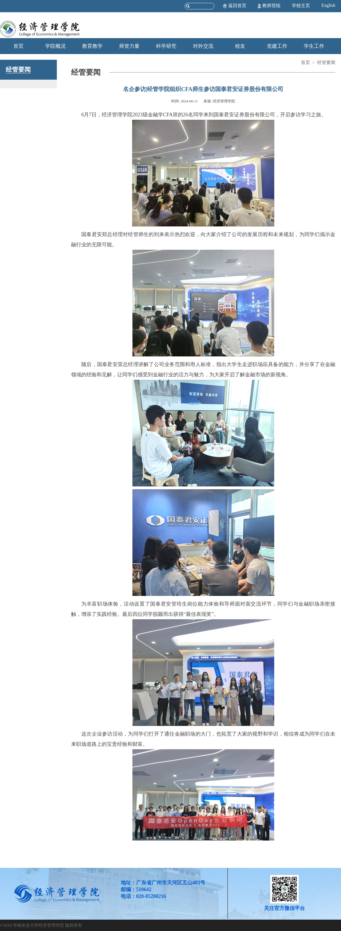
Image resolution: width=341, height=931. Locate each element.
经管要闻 (326, 62)
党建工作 (277, 46)
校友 (240, 46)
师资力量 (129, 46)
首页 (18, 46)
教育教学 (92, 46)
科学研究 (166, 46)
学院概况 (55, 46)
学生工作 (314, 46)
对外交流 (203, 46)
